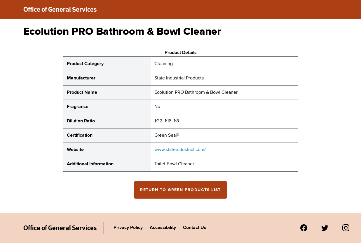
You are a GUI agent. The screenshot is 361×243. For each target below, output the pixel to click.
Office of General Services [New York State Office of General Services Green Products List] (60, 228)
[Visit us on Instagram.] (345, 227)
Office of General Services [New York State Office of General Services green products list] (60, 9)
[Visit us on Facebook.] (303, 227)
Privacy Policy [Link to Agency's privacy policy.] (128, 227)
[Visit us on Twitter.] (324, 227)
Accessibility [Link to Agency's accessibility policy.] (163, 227)
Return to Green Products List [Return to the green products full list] (180, 190)
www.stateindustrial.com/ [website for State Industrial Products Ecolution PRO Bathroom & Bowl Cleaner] (180, 149)
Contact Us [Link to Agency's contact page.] (194, 227)
